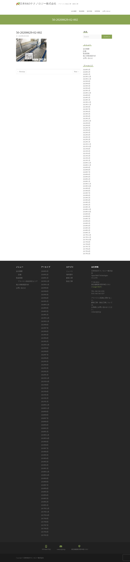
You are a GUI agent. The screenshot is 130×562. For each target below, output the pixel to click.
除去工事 (69, 281)
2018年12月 (87, 209)
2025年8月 (86, 83)
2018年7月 (86, 219)
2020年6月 (86, 174)
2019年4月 (86, 200)
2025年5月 (86, 86)
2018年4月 (86, 226)
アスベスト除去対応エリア (28, 281)
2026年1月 (86, 74)
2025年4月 (86, 88)
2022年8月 (86, 125)
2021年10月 (87, 146)
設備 (84, 51)
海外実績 (89, 11)
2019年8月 (86, 191)
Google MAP (96, 287)
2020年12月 (87, 163)
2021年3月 (86, 156)
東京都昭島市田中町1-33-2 (79, 549)
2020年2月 (86, 179)
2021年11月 (87, 144)
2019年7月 (86, 193)
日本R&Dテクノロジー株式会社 (38, 3)
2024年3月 (86, 97)
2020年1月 (86, 181)
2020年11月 (87, 165)
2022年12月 (87, 121)
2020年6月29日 (23, 36)
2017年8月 (86, 244)
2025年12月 (87, 76)
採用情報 (97, 11)
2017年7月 (86, 246)
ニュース (69, 271)
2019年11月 (87, 184)
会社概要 (73, 11)
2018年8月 (86, 216)
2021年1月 (86, 160)
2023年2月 (86, 118)
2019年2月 (86, 205)
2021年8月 (86, 149)
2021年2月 (86, 158)
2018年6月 (86, 221)
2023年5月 (86, 114)
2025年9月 (86, 81)
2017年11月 (87, 237)
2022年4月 (86, 135)
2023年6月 (86, 111)
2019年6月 (86, 195)
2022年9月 (86, 123)
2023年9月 (86, 107)
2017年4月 (86, 251)
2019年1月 (86, 207)
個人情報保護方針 (89, 56)
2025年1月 (86, 90)
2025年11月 (87, 79)
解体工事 (69, 278)
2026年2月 (86, 72)
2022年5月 (86, 132)
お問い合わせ (106, 11)
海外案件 (69, 274)
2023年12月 (87, 102)
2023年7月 (86, 109)
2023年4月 (86, 116)
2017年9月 (86, 242)
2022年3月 (86, 137)
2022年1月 (86, 142)
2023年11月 (87, 104)
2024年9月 (86, 95)
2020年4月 (86, 177)
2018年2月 (86, 230)
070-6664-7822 (46, 549)
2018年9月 (86, 214)
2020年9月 (86, 167)
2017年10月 (87, 239)
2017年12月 (87, 235)
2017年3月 (86, 253)
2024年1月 (86, 100)
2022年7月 (86, 128)
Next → (76, 72)
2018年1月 (86, 233)
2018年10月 (87, 212)
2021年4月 (86, 153)
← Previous (21, 72)
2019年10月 (87, 186)
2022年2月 (86, 139)
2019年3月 (86, 202)
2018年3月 (86, 228)
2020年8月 (86, 170)
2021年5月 (86, 151)
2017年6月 (86, 249)
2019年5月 (86, 198)
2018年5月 (86, 223)
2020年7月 (86, 172)
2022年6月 (86, 130)
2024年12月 (87, 93)
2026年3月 (86, 69)
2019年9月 (86, 188)
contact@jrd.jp (61, 549)
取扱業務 (81, 11)
